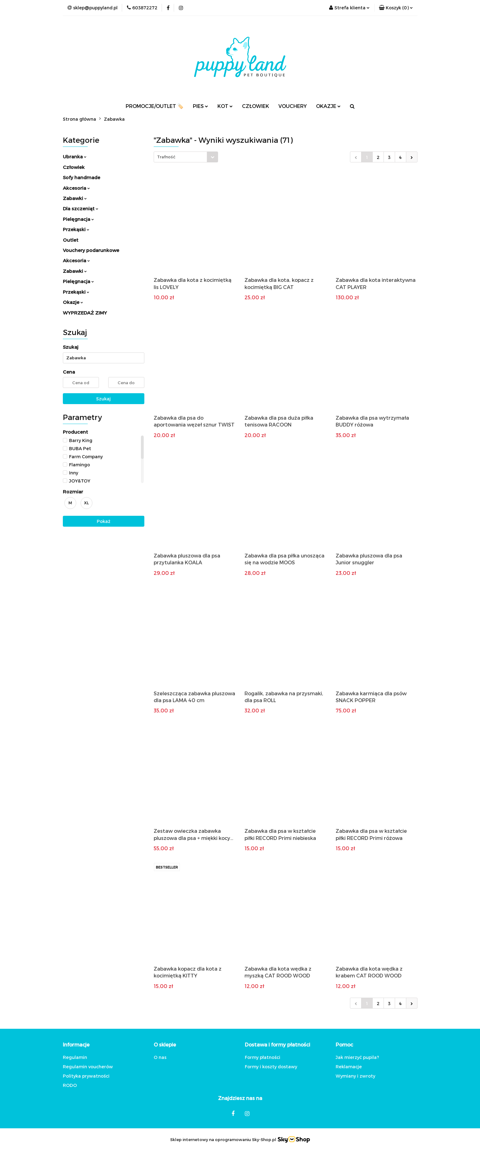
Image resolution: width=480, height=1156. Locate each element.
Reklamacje (349, 1066)
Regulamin (75, 1057)
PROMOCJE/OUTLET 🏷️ (155, 106)
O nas (160, 1057)
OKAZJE (328, 106)
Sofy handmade (81, 177)
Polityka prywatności (86, 1076)
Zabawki (75, 198)
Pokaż (103, 521)
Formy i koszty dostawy (271, 1066)
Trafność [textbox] (166, 156)
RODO (70, 1085)
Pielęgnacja (78, 219)
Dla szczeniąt (80, 208)
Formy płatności (262, 1057)
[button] (395, 8)
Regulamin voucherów (88, 1066)
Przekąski (76, 229)
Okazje (73, 302)
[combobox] (186, 156)
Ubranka (74, 156)
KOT (225, 106)
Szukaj (103, 398)
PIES (200, 106)
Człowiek (74, 167)
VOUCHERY (292, 106)
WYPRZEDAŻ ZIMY (85, 312)
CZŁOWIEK (255, 106)
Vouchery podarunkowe (91, 250)
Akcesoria (76, 188)
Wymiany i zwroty (355, 1076)
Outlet (70, 240)
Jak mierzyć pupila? (357, 1057)
